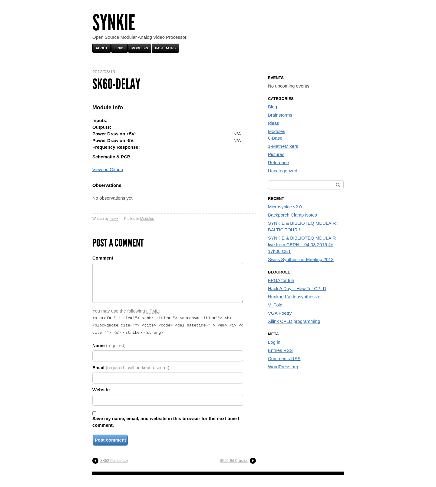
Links (119, 48)
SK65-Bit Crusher (234, 459)
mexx (114, 219)
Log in (274, 342)
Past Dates (165, 48)
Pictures (276, 154)
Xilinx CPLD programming (294, 321)
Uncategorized (282, 170)
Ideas (273, 123)
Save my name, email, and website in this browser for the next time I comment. (165, 420)
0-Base (275, 138)
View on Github (107, 169)
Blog (272, 106)
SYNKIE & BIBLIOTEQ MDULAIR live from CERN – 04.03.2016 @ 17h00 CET (302, 244)
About (101, 48)
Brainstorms (280, 115)
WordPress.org (283, 366)
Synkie (113, 23)
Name (109, 343)
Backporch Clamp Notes (292, 214)
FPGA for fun (281, 280)
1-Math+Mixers (283, 146)
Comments (284, 358)
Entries (280, 350)
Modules (139, 48)
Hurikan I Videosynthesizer (295, 296)
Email (130, 365)
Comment (102, 257)
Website (101, 387)
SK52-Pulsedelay (114, 459)
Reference (278, 162)
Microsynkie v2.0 (285, 206)
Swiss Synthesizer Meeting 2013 (301, 259)
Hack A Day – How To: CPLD (297, 288)
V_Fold (275, 304)
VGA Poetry (280, 313)
